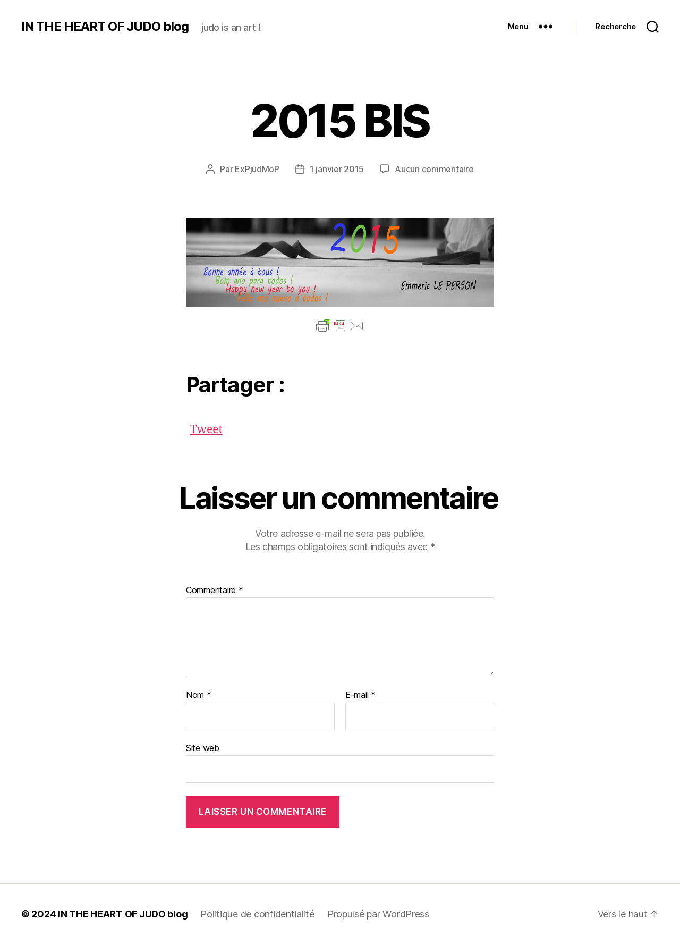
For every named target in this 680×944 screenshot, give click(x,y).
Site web (202, 748)
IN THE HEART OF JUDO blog (105, 26)
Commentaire (214, 590)
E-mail (360, 695)
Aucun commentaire (434, 169)
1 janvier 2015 (337, 169)
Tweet (206, 427)
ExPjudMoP (257, 169)
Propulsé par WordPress (378, 914)
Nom (198, 695)
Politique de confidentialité (257, 914)
